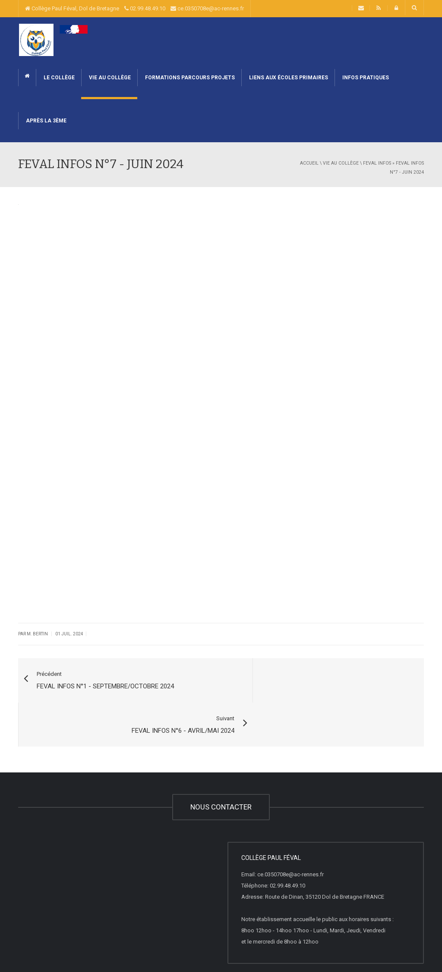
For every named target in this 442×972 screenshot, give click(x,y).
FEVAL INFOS (377, 163)
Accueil (309, 163)
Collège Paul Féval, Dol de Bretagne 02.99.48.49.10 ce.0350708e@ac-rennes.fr (134, 8)
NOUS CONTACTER (221, 763)
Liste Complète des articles (176, 947)
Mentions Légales (115, 947)
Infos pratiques (365, 78)
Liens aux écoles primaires (288, 78)
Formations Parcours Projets (189, 78)
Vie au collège (109, 78)
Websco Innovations (63, 947)
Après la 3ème (45, 121)
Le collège (58, 78)
